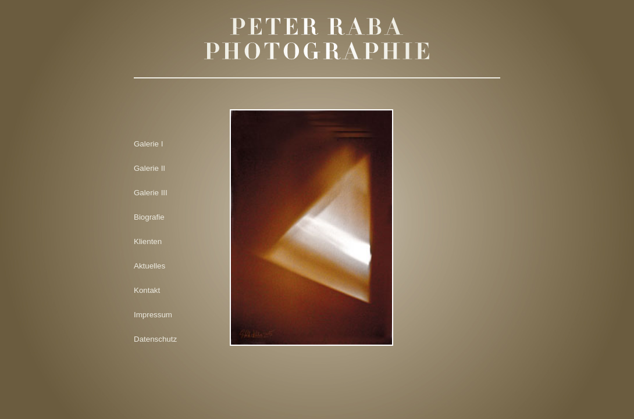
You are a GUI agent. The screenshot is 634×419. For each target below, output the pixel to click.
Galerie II (149, 168)
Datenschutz (155, 339)
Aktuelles (149, 266)
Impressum (153, 314)
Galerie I (148, 143)
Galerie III (151, 192)
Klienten (148, 241)
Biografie (149, 217)
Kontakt (147, 290)
